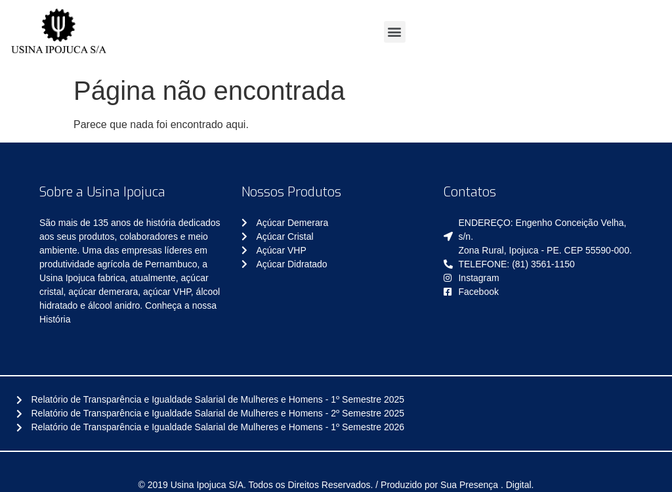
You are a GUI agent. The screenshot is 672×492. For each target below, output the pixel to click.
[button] (395, 32)
